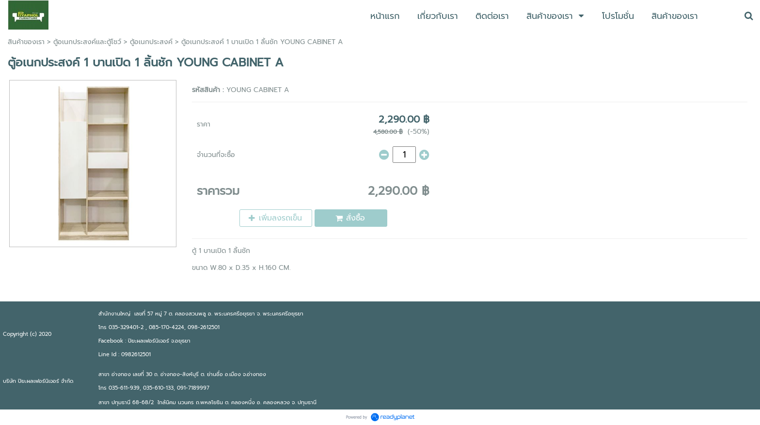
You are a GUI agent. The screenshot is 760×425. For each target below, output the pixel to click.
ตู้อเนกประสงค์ (151, 42)
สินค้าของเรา (26, 42)
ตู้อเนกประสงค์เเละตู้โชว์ (87, 42)
